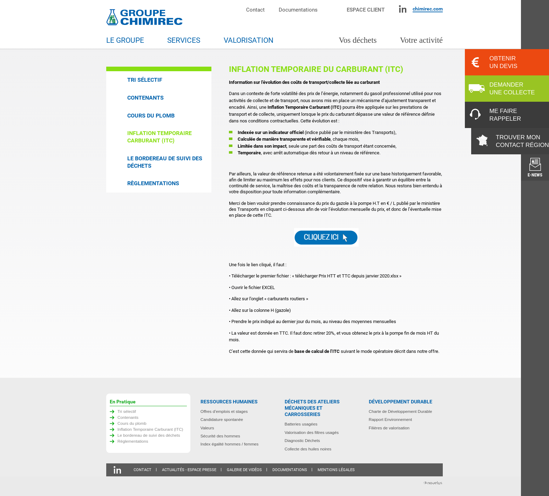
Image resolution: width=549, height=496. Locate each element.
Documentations (298, 10)
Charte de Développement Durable (400, 411)
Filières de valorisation (389, 427)
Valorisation (248, 40)
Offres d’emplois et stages (224, 411)
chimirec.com (428, 9)
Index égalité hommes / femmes (230, 444)
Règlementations (153, 183)
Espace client (366, 10)
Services (183, 40)
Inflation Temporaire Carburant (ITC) (159, 137)
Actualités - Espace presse (189, 470)
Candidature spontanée (222, 419)
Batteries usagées (301, 424)
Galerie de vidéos (244, 470)
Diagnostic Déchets (302, 440)
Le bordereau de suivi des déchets (164, 162)
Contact (255, 10)
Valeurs (207, 427)
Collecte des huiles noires (308, 449)
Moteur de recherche (336, 9)
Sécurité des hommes (220, 436)
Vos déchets (358, 40)
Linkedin (403, 9)
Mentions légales (336, 470)
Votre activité (421, 40)
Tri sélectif (144, 79)
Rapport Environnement (390, 419)
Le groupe (125, 40)
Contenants (145, 97)
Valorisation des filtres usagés (312, 432)
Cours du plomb (151, 115)
